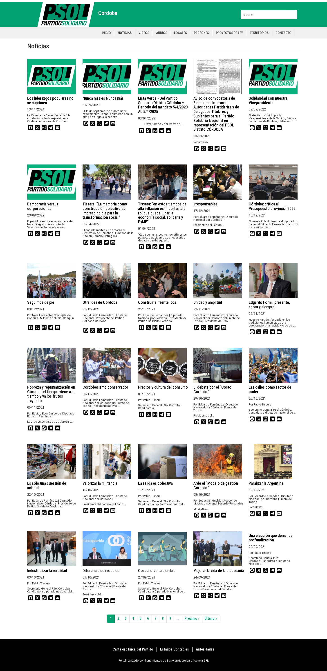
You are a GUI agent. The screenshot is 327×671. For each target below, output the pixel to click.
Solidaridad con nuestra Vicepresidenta (268, 100)
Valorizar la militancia (100, 483)
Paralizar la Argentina (266, 483)
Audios (161, 33)
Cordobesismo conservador (105, 387)
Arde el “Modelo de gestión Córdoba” (215, 485)
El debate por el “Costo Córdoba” (212, 389)
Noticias (125, 33)
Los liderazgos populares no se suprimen (50, 100)
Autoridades (205, 649)
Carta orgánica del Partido (133, 649)
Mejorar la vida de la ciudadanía (218, 570)
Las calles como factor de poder (270, 389)
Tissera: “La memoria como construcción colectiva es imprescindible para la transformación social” (105, 211)
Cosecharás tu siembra (156, 570)
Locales (180, 33)
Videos (144, 33)
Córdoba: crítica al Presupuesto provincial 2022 (272, 206)
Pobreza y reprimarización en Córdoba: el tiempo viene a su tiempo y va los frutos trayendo (51, 394)
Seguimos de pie (40, 302)
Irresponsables (205, 204)
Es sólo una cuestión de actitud (46, 485)
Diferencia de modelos (101, 570)
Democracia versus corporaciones (42, 206)
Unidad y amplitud (207, 302)
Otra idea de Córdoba (100, 302)
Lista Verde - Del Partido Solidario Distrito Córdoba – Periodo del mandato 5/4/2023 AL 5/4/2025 (163, 105)
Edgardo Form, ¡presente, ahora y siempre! (269, 304)
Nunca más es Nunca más (103, 98)
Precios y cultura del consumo (163, 387)
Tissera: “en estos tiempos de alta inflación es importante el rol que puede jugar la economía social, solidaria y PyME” (162, 213)
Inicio (106, 33)
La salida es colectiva (155, 483)
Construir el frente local (157, 302)
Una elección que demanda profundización (270, 537)
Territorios (259, 33)
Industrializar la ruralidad (47, 570)
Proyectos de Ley (229, 33)
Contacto (283, 33)
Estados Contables (174, 649)
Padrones (201, 33)
